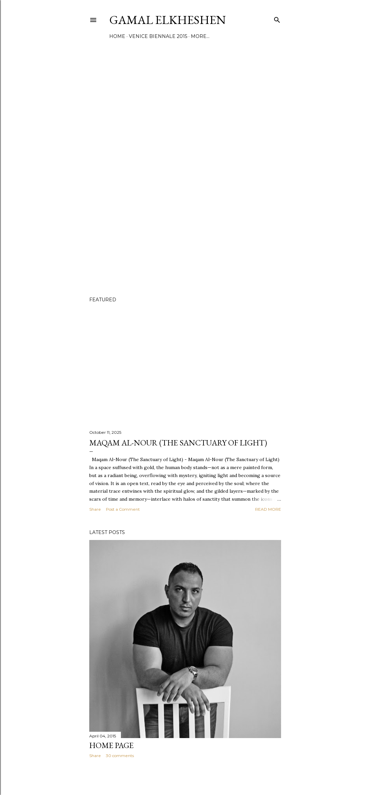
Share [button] (95, 509)
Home (117, 36)
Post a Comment (123, 509)
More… (200, 36)
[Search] (277, 18)
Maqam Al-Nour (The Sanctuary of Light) (178, 442)
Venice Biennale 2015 (158, 36)
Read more (268, 509)
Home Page (111, 745)
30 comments (120, 755)
